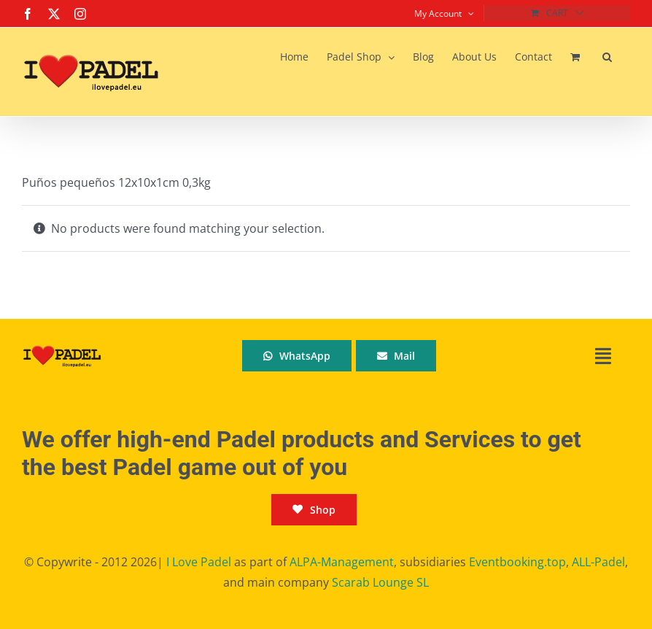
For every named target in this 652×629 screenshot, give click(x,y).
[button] (607, 57)
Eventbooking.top (517, 562)
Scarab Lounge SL (380, 582)
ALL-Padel (598, 562)
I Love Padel (198, 562)
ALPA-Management (342, 562)
